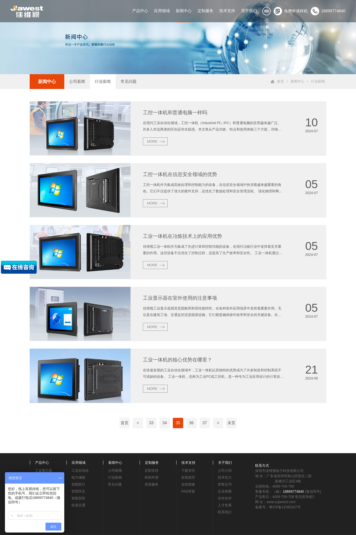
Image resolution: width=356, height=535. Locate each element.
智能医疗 (78, 484)
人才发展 (225, 505)
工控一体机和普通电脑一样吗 (175, 112)
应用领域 (162, 11)
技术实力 (225, 477)
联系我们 (225, 512)
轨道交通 (78, 505)
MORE (152, 141)
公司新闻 (77, 81)
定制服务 (205, 11)
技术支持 (227, 11)
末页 (231, 423)
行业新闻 (103, 81)
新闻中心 (184, 11)
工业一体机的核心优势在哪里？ (177, 359)
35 (178, 423)
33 (151, 423)
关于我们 (249, 11)
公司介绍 (225, 470)
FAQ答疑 (188, 491)
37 (204, 423)
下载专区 (188, 470)
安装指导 (188, 477)
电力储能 (78, 477)
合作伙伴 (225, 498)
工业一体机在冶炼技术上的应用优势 (182, 236)
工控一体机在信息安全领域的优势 (180, 174)
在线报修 (188, 484)
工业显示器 (43, 470)
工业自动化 (80, 470)
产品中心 (140, 11)
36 (191, 423)
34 (164, 423)
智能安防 (78, 498)
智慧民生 (78, 491)
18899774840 (293, 491)
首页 (280, 81)
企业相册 (225, 491)
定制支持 (151, 470)
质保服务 (151, 484)
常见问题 (128, 81)
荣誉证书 (225, 484)
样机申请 (151, 477)
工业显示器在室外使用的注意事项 (180, 298)
